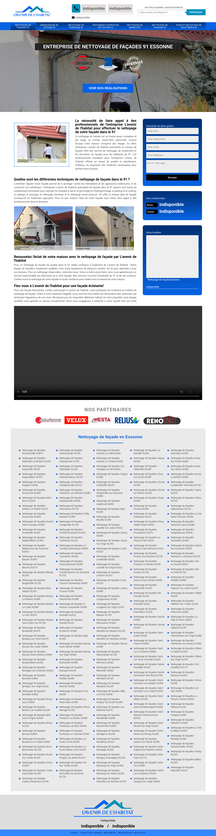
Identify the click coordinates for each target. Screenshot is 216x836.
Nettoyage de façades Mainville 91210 (182, 769)
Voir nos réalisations (108, 88)
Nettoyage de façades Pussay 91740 (145, 571)
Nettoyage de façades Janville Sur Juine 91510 (109, 526)
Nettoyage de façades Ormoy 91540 (149, 483)
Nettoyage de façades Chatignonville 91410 (71, 483)
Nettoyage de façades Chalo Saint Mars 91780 (37, 772)
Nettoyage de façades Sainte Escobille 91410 (149, 666)
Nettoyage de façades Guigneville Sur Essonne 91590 (109, 493)
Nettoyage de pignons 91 (160, 26)
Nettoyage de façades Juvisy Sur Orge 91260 (111, 542)
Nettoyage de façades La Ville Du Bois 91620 (184, 618)
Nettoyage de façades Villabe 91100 (186, 594)
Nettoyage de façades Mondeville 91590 (108, 716)
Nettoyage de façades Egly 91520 (73, 637)
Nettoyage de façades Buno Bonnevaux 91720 (37, 748)
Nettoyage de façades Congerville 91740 (71, 523)
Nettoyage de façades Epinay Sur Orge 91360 (75, 653)
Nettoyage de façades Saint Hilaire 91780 (148, 697)
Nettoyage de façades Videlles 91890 (182, 578)
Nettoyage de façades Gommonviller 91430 (182, 745)
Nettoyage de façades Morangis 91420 (108, 748)
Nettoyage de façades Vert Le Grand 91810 (185, 563)
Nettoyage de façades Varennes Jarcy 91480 (182, 523)
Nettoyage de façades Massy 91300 (111, 645)
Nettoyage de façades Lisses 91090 (111, 590)
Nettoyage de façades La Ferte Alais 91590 (72, 701)
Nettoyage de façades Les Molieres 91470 (110, 708)
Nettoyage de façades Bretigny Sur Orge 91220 (35, 685)
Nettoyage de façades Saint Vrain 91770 (148, 756)
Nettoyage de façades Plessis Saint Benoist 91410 (148, 547)
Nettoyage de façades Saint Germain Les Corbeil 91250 (148, 689)
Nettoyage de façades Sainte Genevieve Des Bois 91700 (149, 674)
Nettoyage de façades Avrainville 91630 (33, 531)
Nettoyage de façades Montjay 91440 (182, 737)
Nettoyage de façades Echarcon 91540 (71, 629)
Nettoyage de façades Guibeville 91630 (108, 483)
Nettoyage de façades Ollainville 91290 (145, 468)
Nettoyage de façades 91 (23, 26)
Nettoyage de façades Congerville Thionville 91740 (186, 483)
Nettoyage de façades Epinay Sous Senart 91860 (75, 645)
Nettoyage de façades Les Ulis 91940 (185, 689)
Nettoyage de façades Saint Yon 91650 (148, 764)
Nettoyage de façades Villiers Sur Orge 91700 (186, 658)
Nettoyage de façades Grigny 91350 (111, 475)
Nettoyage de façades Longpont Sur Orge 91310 (110, 605)
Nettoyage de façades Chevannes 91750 (71, 507)
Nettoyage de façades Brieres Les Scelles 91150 (36, 708)
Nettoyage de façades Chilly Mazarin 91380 (74, 515)
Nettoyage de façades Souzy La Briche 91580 (186, 475)
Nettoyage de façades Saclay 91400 (149, 626)
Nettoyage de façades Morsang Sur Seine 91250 (110, 772)
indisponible (94, 8)
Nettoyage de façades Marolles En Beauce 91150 (110, 629)
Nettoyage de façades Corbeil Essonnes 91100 (72, 531)
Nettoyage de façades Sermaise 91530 (182, 452)
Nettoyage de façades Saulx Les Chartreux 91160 (148, 772)
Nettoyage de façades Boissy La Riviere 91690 (37, 597)
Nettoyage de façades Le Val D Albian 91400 (186, 729)
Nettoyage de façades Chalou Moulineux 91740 (35, 780)
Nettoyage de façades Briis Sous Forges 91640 (36, 716)
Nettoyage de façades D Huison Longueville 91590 (73, 605)
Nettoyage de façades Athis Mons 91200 (36, 499)
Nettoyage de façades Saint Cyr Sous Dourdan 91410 (148, 658)
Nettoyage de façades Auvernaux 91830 (33, 515)
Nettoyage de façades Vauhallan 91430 (182, 539)
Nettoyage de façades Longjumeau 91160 (108, 597)
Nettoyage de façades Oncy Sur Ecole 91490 (148, 475)
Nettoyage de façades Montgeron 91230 (108, 732)
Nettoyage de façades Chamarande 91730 (71, 452)
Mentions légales (132, 833)
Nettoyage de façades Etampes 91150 (71, 669)
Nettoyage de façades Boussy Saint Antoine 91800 (37, 653)
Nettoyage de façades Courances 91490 (71, 555)
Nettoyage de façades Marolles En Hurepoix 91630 (111, 637)
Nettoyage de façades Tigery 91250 (186, 491)
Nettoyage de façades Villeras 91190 (182, 705)
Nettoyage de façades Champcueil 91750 (71, 460)
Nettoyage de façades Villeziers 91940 (182, 721)
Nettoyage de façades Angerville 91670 (33, 468)
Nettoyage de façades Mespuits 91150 (108, 685)
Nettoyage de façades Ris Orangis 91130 (147, 594)
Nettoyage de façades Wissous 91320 (182, 674)
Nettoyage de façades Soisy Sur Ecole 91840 (185, 460)
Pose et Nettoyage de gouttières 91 (189, 26)
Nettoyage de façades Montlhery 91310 (108, 740)
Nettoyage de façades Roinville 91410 (145, 602)
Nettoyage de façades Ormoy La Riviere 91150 (149, 491)
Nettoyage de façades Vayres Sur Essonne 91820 (186, 547)
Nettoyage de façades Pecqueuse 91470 (145, 531)
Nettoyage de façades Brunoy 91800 (33, 732)
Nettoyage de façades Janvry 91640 (111, 534)
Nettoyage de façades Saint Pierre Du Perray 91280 (148, 732)
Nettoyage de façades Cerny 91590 (37, 764)
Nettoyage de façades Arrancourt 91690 (33, 491)
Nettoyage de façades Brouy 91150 (37, 724)
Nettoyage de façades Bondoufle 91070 (33, 629)
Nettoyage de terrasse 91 (76, 26)
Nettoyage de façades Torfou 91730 (186, 499)
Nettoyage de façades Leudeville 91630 (108, 558)
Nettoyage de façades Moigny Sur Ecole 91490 (109, 701)
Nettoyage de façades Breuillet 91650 (33, 692)
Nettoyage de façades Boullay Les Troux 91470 (35, 637)
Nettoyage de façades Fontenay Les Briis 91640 (73, 724)
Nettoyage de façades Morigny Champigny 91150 (110, 756)
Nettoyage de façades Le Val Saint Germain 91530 (186, 515)
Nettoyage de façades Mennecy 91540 (108, 661)
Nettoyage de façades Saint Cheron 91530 (148, 642)
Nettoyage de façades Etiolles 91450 (71, 677)
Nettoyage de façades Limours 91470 (108, 574)
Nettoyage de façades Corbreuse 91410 (71, 539)
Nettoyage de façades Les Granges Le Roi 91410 (110, 468)
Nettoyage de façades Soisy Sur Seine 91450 (185, 468)
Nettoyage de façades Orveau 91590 (145, 507)
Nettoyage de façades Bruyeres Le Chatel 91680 (36, 740)
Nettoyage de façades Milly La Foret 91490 (110, 692)
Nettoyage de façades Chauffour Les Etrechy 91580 (74, 491)
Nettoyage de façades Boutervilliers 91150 (33, 661)
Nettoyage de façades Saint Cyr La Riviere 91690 (148, 650)
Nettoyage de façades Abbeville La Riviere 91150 (36, 460)
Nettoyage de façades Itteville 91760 (108, 518)
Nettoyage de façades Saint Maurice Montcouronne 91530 (148, 714)
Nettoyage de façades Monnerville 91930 (108, 724)
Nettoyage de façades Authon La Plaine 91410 (35, 507)
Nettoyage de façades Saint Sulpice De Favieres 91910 (148, 748)
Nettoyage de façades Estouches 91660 (71, 661)
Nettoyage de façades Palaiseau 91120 (145, 515)
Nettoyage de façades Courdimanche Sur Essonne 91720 (74, 572)
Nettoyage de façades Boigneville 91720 (33, 582)
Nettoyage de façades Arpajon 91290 (33, 483)
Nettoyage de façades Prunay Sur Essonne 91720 (148, 555)
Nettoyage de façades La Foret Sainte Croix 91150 (72, 748)
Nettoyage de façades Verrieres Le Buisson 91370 (185, 555)
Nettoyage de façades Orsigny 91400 (182, 713)
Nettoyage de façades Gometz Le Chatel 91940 (109, 460)
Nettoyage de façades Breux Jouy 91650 (37, 701)
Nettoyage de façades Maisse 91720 (108, 613)
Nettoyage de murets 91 (135, 26)
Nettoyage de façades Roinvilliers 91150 (145, 610)
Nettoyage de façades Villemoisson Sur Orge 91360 (186, 634)
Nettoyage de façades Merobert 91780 (108, 677)
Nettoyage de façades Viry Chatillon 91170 (185, 666)
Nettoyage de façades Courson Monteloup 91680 (73, 582)
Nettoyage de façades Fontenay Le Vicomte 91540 (74, 732)
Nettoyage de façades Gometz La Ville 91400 (108, 452)
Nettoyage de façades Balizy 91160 (186, 761)
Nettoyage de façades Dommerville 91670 (33, 452)
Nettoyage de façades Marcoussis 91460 (108, 621)
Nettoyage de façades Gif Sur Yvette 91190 (72, 764)
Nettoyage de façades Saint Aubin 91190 (148, 634)
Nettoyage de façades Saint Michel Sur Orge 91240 (148, 724)
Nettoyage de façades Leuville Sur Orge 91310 (109, 566)
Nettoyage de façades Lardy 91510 (111, 550)
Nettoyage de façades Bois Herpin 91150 (36, 590)
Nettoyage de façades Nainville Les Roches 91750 (111, 780)
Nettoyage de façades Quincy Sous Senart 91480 (148, 578)
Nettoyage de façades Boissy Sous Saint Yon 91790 (37, 621)
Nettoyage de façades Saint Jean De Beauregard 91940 (148, 705)
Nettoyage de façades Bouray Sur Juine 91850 (35, 645)
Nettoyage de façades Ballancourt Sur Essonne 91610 (35, 548)
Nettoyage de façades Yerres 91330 (186, 682)
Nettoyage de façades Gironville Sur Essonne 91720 (71, 773)
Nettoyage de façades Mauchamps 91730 (108, 653)
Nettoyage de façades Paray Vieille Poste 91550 (149, 523)
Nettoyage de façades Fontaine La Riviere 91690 (73, 716)
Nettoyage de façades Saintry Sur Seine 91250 (147, 740)
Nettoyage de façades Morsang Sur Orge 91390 (109, 764)
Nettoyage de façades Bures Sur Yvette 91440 (37, 756)
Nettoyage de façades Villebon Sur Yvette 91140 (184, 602)
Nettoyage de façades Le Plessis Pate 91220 (147, 539)
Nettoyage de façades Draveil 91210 (71, 621)
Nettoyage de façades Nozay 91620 (149, 460)
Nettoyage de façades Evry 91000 (73, 692)
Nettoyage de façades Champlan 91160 (71, 468)
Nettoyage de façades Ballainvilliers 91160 (33, 539)
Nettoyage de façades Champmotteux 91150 (71, 475)
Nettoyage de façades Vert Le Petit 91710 (185, 571)
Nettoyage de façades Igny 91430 (110, 510)
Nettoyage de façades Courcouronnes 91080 (71, 563)
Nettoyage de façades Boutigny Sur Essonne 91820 (37, 669)
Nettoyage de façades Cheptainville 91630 (71, 499)
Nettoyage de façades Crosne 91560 (71, 590)
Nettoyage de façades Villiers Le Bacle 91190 (186, 650)
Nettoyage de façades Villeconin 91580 (182, 610)
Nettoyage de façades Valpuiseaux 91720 (182, 507)
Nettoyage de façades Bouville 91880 (33, 677)
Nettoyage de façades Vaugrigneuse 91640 (182, 531)
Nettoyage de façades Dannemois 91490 (71, 597)
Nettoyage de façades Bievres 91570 (33, 566)
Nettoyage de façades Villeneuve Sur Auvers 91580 (186, 642)
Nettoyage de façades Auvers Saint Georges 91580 (38, 523)
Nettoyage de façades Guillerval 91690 (108, 502)
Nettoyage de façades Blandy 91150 (38, 574)
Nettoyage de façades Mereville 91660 (108, 669)
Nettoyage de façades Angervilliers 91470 (33, 475)
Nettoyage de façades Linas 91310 (111, 582)
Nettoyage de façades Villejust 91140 (182, 626)
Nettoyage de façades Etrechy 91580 (71, 685)
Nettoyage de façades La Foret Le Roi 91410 (72, 740)
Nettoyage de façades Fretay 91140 (186, 753)
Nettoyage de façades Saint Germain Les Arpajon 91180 (148, 682)
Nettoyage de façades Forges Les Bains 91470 (72, 756)
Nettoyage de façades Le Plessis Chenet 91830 (184, 697)
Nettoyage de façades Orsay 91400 (149, 499)
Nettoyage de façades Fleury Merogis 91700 (74, 708)
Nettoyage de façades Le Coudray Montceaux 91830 (73, 547)
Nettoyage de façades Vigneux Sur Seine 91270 (184, 586)
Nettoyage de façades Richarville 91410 (145, 586)
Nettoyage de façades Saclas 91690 (149, 618)
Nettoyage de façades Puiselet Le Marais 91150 (147, 563)
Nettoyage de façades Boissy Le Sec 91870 (37, 613)
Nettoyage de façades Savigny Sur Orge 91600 (147, 780)
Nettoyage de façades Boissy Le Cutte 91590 (37, 605)
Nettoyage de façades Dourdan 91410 (71, 613)
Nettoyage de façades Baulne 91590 (33, 558)
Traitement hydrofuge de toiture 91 (105, 26)
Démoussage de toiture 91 (49, 26)
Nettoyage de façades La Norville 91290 (147, 452)
